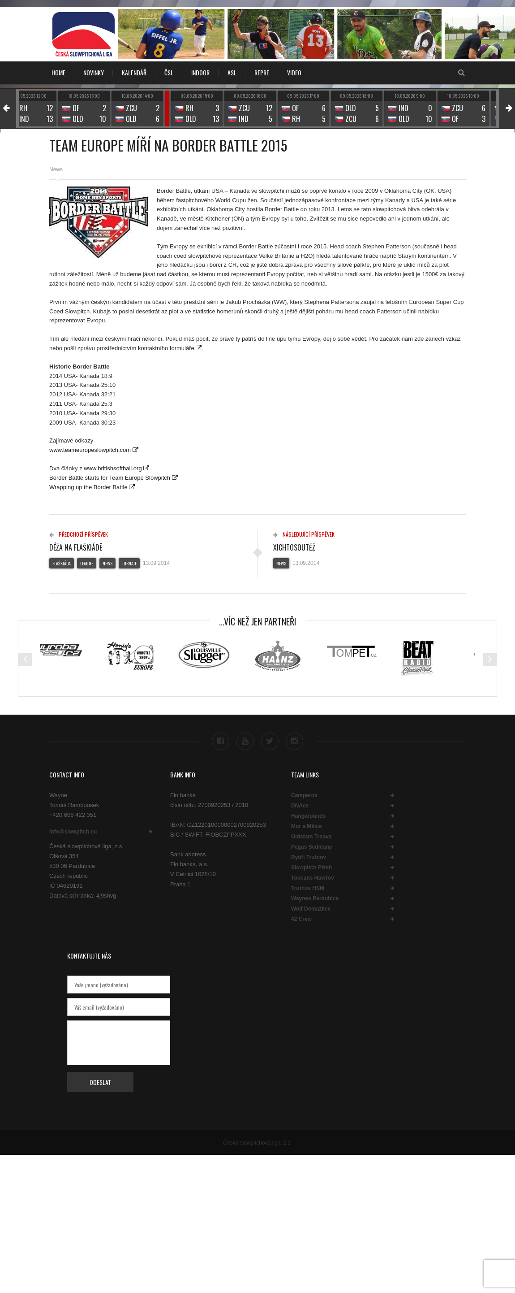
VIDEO (294, 72)
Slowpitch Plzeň (311, 867)
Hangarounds (308, 815)
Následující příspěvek (304, 534)
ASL (231, 72)
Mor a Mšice (306, 826)
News (56, 169)
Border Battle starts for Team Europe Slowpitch (110, 477)
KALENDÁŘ (134, 72)
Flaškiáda (61, 563)
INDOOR (200, 72)
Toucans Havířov (312, 877)
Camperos (304, 795)
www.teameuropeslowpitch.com (91, 450)
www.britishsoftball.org (113, 468)
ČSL (168, 72)
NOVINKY (93, 72)
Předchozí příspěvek (78, 534)
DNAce (300, 805)
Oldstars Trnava (311, 836)
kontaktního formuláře (166, 348)
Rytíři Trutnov (308, 857)
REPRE (261, 72)
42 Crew (301, 919)
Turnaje (129, 563)
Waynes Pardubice (315, 898)
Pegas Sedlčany (311, 846)
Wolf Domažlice (310, 908)
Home (58, 72)
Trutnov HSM (307, 888)
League (86, 563)
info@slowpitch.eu (73, 832)
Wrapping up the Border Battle (88, 487)
